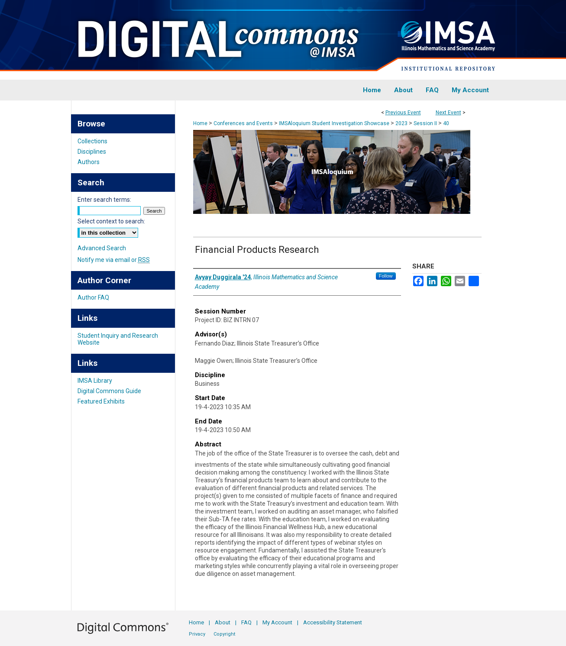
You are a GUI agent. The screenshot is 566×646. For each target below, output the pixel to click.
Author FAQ (93, 297)
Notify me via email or (114, 259)
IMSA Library (95, 380)
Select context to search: (111, 221)
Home (200, 123)
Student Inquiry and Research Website (118, 339)
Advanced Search (102, 248)
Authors (89, 161)
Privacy (197, 634)
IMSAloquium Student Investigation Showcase (335, 123)
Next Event (448, 113)
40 (446, 123)
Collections (92, 141)
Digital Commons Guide (109, 391)
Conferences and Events (243, 123)
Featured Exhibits (101, 401)
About (222, 622)
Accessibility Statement (332, 622)
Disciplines (92, 151)
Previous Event (403, 113)
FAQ (246, 622)
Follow (386, 275)
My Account (277, 622)
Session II (426, 123)
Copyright (224, 634)
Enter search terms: (104, 199)
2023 (402, 123)
